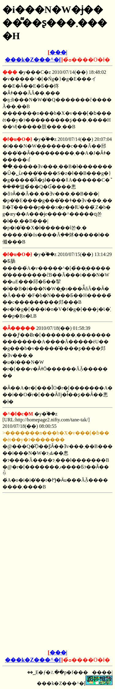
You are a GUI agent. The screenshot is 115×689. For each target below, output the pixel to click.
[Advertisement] (58, 533)
